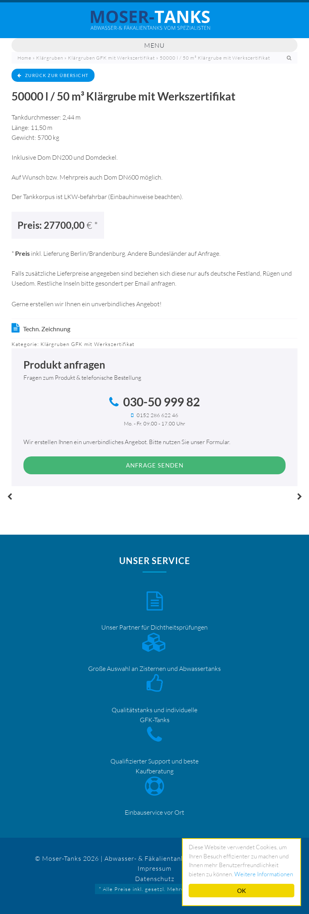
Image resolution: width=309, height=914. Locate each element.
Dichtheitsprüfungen (179, 627)
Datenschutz (154, 879)
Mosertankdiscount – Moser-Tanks (154, 24)
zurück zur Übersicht (53, 75)
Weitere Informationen (263, 874)
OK (241, 890)
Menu (154, 45)
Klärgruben (49, 58)
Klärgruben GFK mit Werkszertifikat (111, 58)
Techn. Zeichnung (46, 328)
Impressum (154, 868)
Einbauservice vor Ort (154, 812)
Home (24, 58)
